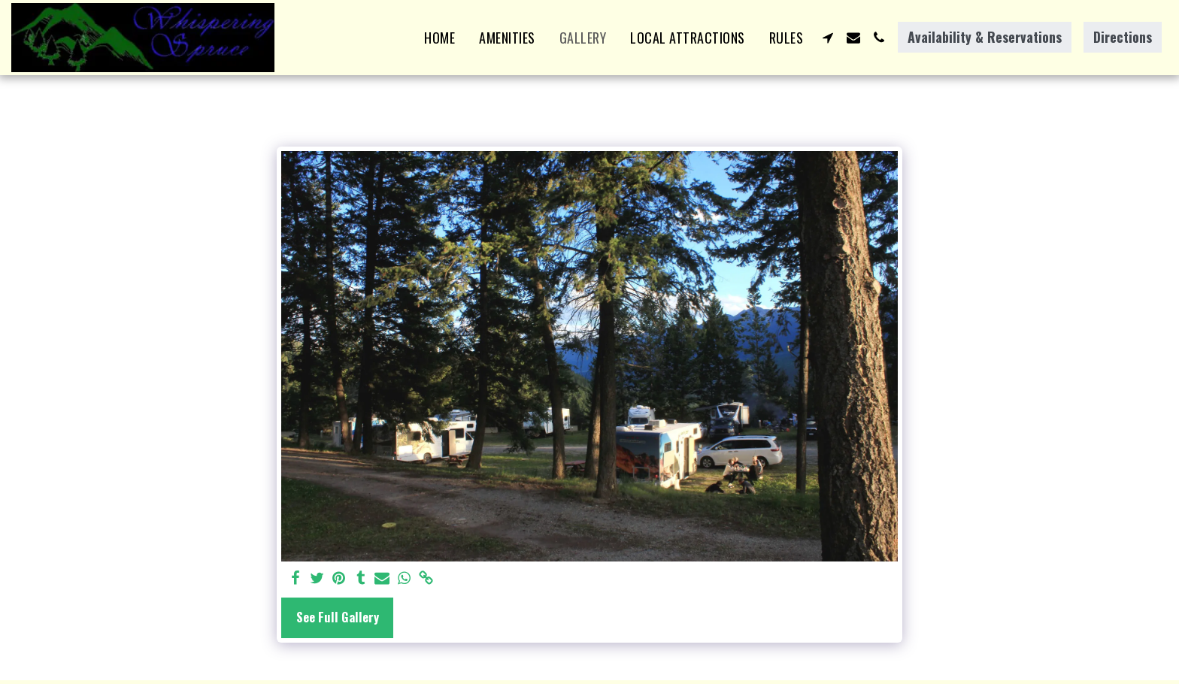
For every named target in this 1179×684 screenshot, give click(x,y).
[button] (828, 37)
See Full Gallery (337, 616)
